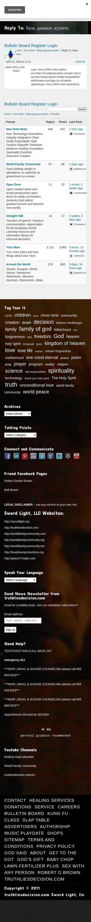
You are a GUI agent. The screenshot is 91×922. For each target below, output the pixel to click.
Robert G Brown (59, 872)
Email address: (13, 614)
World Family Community (23, 164)
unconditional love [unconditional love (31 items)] (37, 385)
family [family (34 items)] (11, 329)
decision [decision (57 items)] (44, 322)
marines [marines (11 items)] (39, 351)
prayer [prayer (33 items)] (20, 364)
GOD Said (15, 852)
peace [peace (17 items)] (64, 358)
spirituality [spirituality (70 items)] (61, 370)
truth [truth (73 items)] (11, 384)
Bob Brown (11, 489)
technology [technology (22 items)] (13, 378)
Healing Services (51, 800)
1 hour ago (76, 129)
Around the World (18, 264)
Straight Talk (14, 216)
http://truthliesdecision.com (21, 527)
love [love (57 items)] (10, 350)
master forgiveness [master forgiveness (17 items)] (58, 351)
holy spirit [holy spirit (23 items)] (12, 344)
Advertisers (20, 826)
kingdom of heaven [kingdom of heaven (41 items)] (65, 343)
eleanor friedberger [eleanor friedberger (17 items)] (69, 322)
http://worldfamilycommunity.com (25, 533)
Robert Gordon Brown (18, 480)
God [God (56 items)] (58, 336)
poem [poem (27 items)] (76, 357)
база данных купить (48, 50)
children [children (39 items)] (22, 315)
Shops (55, 833)
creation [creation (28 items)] (12, 322)
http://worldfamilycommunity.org (24, 540)
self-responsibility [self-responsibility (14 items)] (35, 371)
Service (44, 806)
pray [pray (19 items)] (8, 364)
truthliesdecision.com (34, 879)
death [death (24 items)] (26, 323)
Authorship (55, 826)
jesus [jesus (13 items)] (39, 344)
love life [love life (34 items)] (25, 350)
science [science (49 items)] (14, 371)
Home (7, 114)
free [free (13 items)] (29, 337)
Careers (69, 806)
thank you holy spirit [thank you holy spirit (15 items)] (37, 378)
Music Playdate (24, 833)
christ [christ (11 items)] (35, 316)
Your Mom (29, 50)
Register (38, 45)
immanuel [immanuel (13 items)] (28, 344)
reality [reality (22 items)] (50, 364)
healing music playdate (18, 756)
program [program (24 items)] (36, 364)
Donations (17, 806)
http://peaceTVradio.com (19, 558)
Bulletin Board (17, 45)
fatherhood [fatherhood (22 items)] (62, 330)
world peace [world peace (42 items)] (36, 391)
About (38, 852)
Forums (17, 50)
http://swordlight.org (16, 521)
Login (52, 45)
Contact (15, 800)
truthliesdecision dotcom (19, 775)
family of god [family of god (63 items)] (35, 329)
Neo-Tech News (16, 129)
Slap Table (36, 820)
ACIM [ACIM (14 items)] (8, 315)
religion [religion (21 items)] (62, 364)
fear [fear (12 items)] (75, 330)
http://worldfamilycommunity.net (24, 546)
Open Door (13, 184)
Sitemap (14, 839)
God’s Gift (30, 859)
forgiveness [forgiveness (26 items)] (15, 336)
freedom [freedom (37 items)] (42, 336)
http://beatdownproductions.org (24, 552)
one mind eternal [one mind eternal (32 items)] (42, 357)
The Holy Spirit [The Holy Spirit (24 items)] (64, 378)
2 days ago (76, 164)
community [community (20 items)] (69, 315)
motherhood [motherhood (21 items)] (14, 358)
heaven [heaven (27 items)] (73, 336)
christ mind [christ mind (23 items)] (49, 315)
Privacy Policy (55, 846)
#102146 (80, 61)
